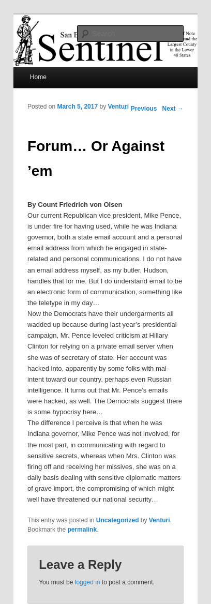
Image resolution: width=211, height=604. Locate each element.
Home (38, 77)
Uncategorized (117, 520)
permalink (82, 529)
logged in (87, 582)
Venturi (118, 106)
